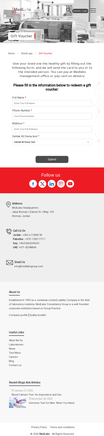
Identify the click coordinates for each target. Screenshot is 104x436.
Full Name (19, 97)
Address (18, 123)
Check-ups (26, 53)
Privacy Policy (39, 427)
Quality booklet (37, 315)
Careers (13, 356)
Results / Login (77, 10)
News (12, 348)
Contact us (15, 365)
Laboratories (16, 344)
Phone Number (22, 110)
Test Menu (15, 352)
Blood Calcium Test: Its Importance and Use (36, 394)
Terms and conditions (62, 427)
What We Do (16, 340)
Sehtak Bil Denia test (25, 136)
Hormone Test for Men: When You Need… (52, 402)
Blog (11, 361)
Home (11, 53)
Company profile (18, 315)
